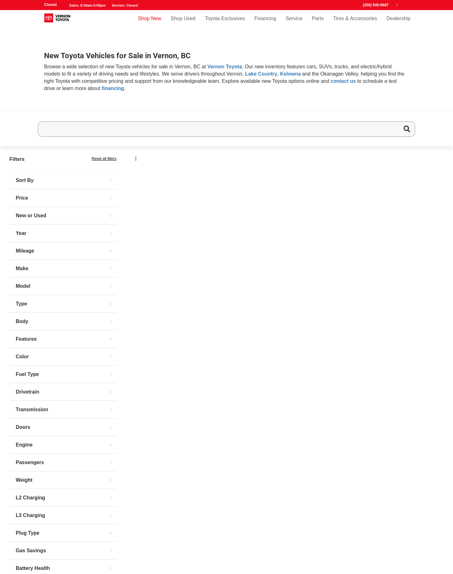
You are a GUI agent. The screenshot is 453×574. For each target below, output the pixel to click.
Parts (317, 24)
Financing (265, 24)
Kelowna (290, 74)
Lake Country (261, 74)
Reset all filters (104, 158)
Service (294, 24)
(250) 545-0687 (376, 5)
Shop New (149, 24)
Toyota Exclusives (225, 24)
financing (113, 88)
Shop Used (183, 24)
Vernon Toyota (224, 66)
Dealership (399, 24)
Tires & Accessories (355, 24)
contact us (343, 81)
